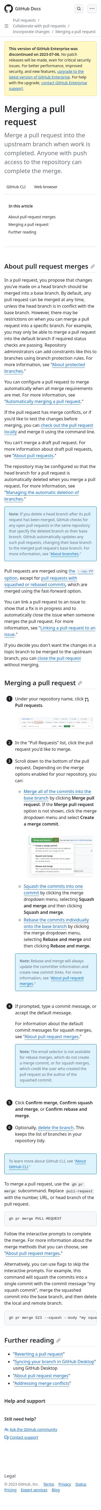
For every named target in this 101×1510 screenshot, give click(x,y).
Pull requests (24, 20)
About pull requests (33, 456)
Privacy (64, 1484)
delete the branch (56, 1128)
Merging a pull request (75, 31)
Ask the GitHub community (30, 1429)
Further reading (32, 1340)
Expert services (34, 1489)
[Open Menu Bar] (92, 8)
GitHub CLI (16, 186)
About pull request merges (49, 266)
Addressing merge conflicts (41, 1383)
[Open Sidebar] (6, 26)
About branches (65, 553)
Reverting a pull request (39, 1354)
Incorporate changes (31, 31)
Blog (56, 1489)
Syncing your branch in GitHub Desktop (54, 1362)
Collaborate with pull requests (39, 25)
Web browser (46, 186)
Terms (48, 1484)
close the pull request (59, 658)
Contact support (21, 1437)
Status (80, 1484)
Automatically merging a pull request (43, 401)
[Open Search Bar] (79, 8)
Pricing (10, 1489)
